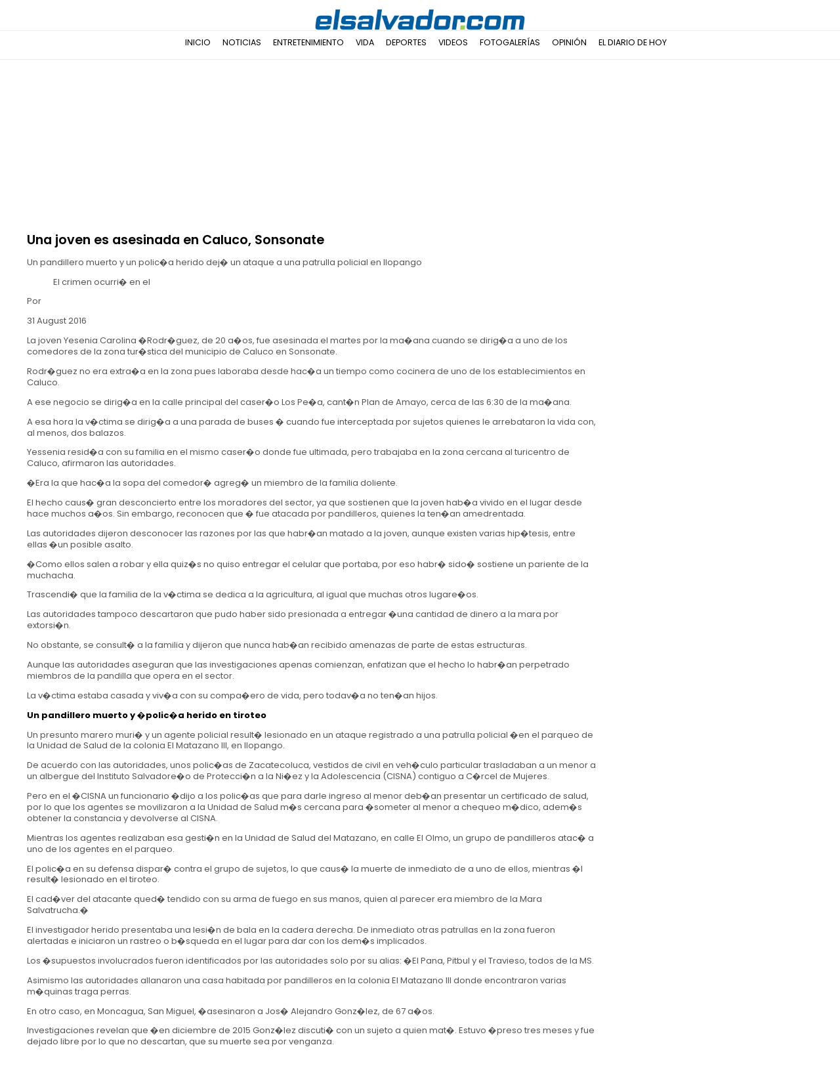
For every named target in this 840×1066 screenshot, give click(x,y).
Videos (453, 42)
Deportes (406, 42)
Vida (365, 42)
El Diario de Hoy (632, 42)
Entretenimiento (308, 42)
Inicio (198, 42)
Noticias (241, 42)
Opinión (569, 42)
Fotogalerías (510, 42)
